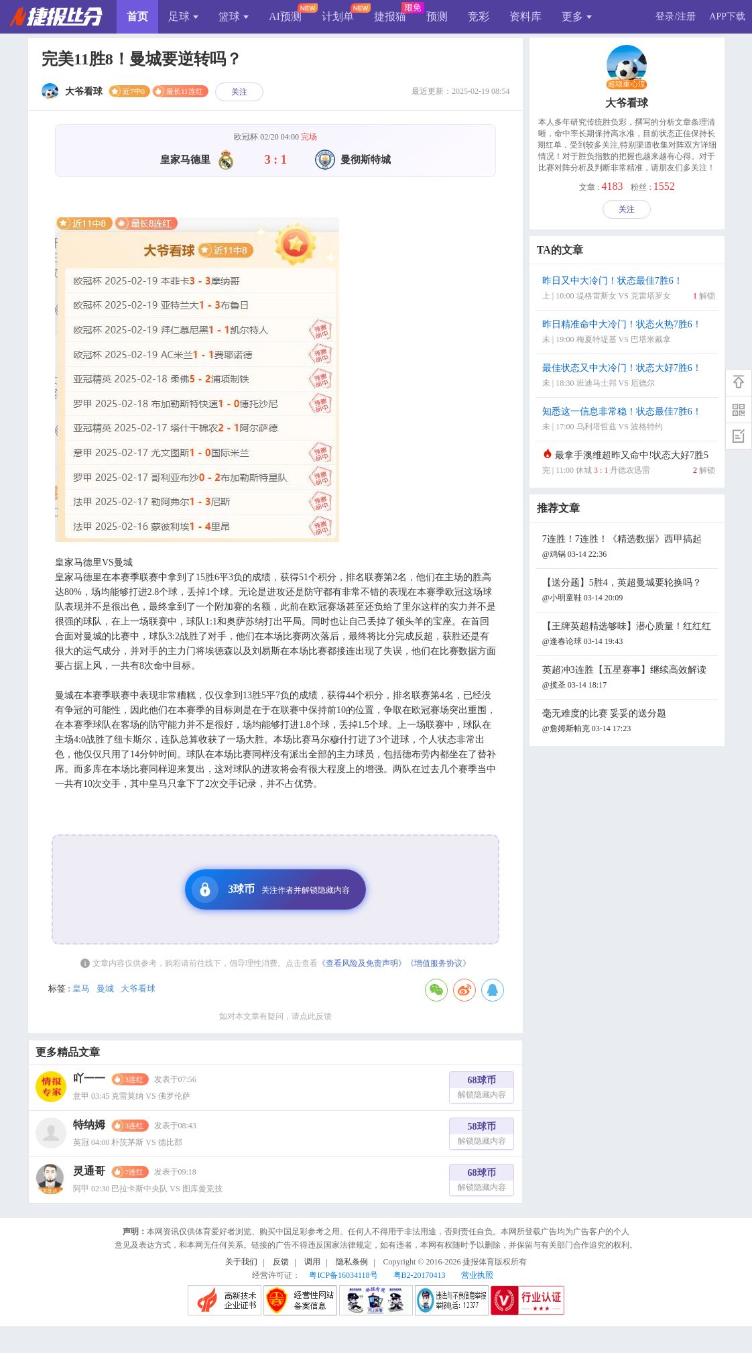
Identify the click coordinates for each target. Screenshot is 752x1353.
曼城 (105, 988)
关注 (239, 92)
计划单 (338, 16)
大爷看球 (138, 988)
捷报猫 (390, 16)
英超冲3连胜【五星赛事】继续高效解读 (628, 678)
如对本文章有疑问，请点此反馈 (275, 1016)
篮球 (233, 16)
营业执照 (477, 1275)
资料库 (525, 16)
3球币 (271, 889)
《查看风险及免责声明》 (362, 963)
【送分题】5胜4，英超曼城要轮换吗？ (628, 591)
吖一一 (89, 1078)
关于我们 (241, 1261)
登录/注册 (675, 16)
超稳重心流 (626, 84)
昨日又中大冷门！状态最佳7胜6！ (628, 289)
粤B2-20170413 (419, 1275)
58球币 (482, 1135)
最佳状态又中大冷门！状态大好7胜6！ (628, 376)
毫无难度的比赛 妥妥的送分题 (628, 722)
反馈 (281, 1261)
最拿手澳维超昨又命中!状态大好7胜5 (628, 464)
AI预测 (285, 16)
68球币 (482, 1089)
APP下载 (727, 16)
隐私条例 (352, 1261)
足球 (183, 16)
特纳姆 (89, 1124)
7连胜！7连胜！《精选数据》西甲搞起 (628, 547)
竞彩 (478, 16)
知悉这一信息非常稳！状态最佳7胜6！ (628, 420)
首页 (137, 16)
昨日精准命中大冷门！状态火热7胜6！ (628, 333)
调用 (312, 1261)
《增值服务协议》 (438, 963)
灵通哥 (89, 1171)
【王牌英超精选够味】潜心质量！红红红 (628, 635)
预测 (437, 16)
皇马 (81, 988)
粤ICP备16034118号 (343, 1275)
